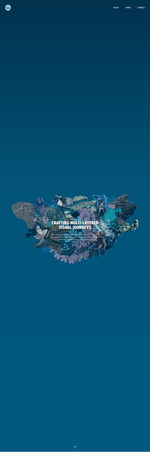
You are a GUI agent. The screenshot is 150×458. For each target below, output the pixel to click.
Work (128, 8)
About (116, 8)
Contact (141, 8)
